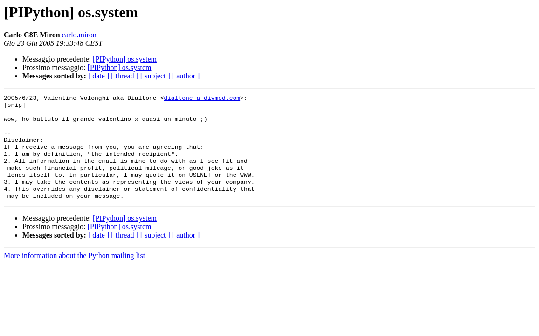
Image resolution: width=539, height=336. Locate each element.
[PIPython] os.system (125, 59)
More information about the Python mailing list (74, 276)
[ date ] (98, 76)
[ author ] (186, 76)
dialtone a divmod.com (202, 99)
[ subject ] (155, 76)
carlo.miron (79, 35)
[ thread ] (124, 76)
